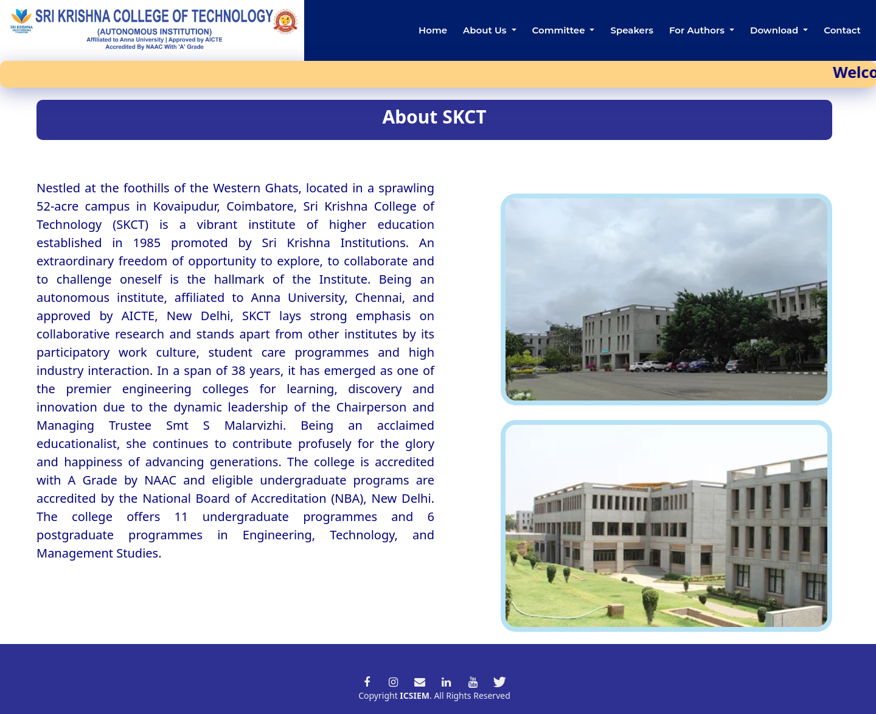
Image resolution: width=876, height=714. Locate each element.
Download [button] (775, 30)
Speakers (631, 30)
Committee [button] (560, 30)
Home (433, 30)
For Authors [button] (698, 30)
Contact (842, 30)
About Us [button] (486, 30)
